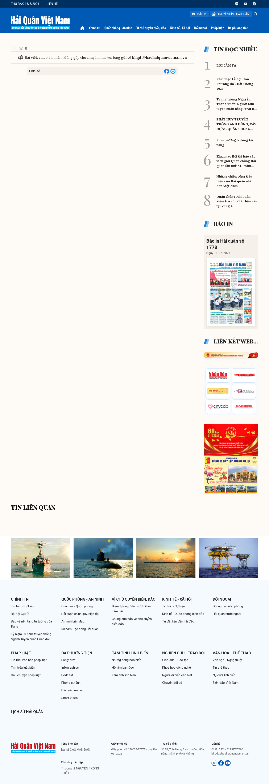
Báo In (199, 14)
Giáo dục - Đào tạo (175, 660)
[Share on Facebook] (166, 71)
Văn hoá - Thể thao (232, 653)
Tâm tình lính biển (130, 653)
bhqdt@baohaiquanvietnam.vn (159, 57)
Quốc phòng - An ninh (118, 28)
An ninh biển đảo (72, 621)
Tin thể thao (221, 667)
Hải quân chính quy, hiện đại (80, 614)
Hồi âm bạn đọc (123, 667)
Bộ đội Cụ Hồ (20, 614)
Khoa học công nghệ (176, 667)
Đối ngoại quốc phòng (228, 606)
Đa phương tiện (238, 28)
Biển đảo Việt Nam (226, 683)
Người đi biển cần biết (177, 675)
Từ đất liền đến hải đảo (178, 621)
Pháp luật (217, 28)
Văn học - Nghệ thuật (227, 660)
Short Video (69, 698)
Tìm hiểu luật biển (23, 667)
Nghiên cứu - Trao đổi (183, 653)
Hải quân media (72, 690)
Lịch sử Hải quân (27, 711)
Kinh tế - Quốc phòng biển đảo (183, 614)
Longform (68, 660)
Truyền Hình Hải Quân (230, 14)
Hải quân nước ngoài (227, 614)
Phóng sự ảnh (70, 683)
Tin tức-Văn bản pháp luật (29, 660)
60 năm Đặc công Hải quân (80, 629)
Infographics (70, 667)
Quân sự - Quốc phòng (77, 606)
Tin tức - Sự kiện (22, 606)
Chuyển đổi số (172, 683)
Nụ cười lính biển (224, 675)
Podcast (67, 675)
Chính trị (94, 28)
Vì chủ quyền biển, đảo (151, 28)
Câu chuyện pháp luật (26, 675)
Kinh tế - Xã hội (180, 28)
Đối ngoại (200, 28)
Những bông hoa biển (126, 660)
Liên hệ (52, 4)
